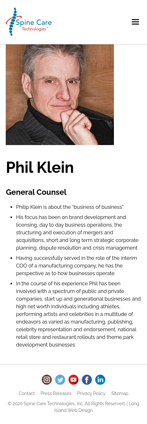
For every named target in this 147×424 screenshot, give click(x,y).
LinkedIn (100, 380)
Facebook (87, 380)
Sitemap (119, 393)
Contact (27, 393)
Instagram (47, 380)
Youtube (73, 380)
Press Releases (56, 393)
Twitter (60, 380)
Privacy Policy (91, 393)
